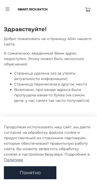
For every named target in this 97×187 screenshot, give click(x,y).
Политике (13, 159)
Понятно (30, 172)
